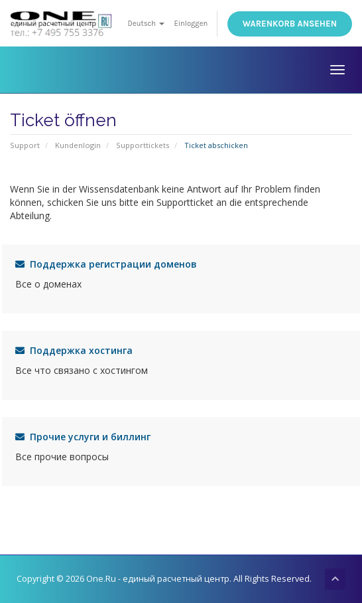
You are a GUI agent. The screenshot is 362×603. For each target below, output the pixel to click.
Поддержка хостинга (74, 350)
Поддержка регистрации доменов (106, 264)
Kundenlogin (78, 145)
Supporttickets (142, 145)
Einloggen (191, 23)
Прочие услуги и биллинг (83, 436)
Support (25, 145)
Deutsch (146, 23)
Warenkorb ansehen (290, 24)
